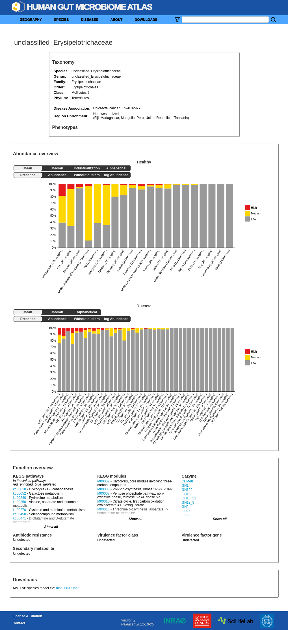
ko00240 (19, 498)
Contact (19, 623)
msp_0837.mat (67, 588)
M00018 (103, 509)
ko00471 (19, 518)
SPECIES (61, 20)
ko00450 (19, 514)
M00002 (103, 481)
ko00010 (19, 489)
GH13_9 (188, 503)
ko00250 (19, 502)
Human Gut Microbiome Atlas (89, 7)
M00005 (103, 489)
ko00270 (19, 510)
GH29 (186, 515)
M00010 (103, 501)
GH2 (185, 507)
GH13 (186, 494)
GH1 (185, 486)
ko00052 (19, 493)
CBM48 (187, 481)
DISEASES (89, 20)
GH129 (187, 490)
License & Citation (27, 616)
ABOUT (116, 20)
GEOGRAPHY (31, 20)
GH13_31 (189, 498)
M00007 (103, 493)
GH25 (186, 511)
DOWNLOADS (146, 20)
